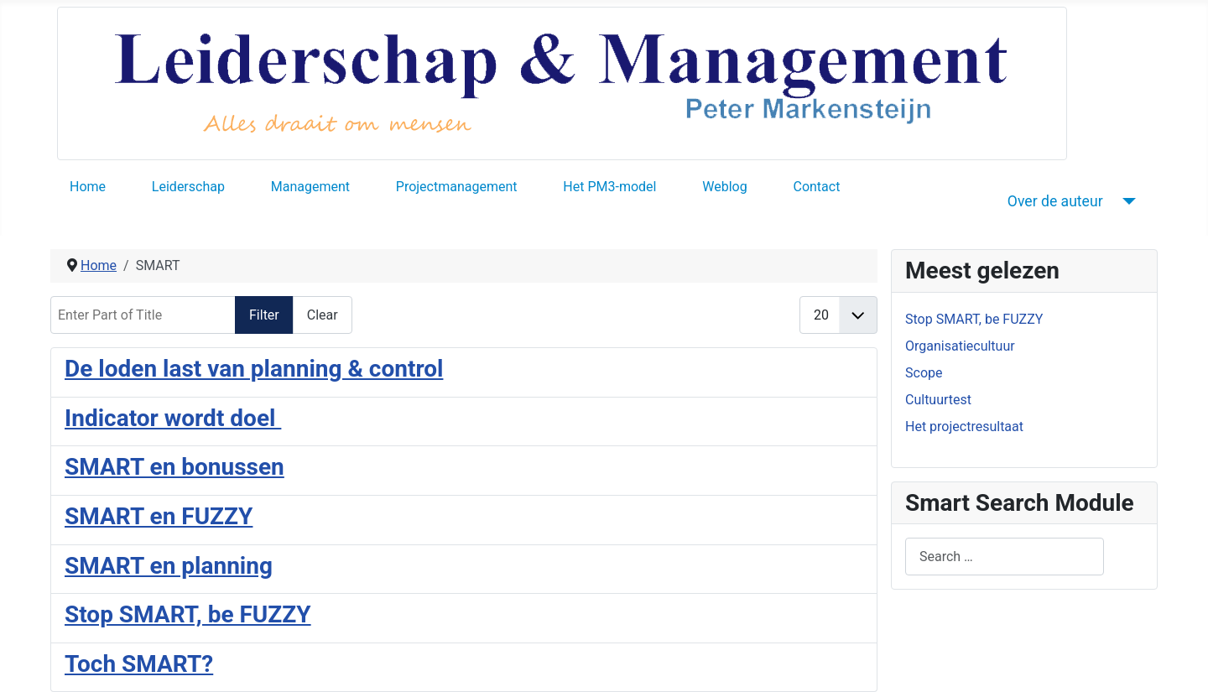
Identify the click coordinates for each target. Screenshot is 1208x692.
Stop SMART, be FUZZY (188, 614)
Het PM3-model (609, 187)
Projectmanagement (457, 187)
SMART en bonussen (174, 467)
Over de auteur (1055, 201)
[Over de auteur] (1126, 201)
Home (88, 187)
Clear (322, 315)
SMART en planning (169, 566)
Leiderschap (188, 187)
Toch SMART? (139, 664)
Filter (264, 315)
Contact (816, 187)
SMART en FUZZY (159, 516)
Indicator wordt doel (173, 418)
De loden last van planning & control (254, 368)
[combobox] (1004, 556)
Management (310, 187)
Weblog (724, 187)
